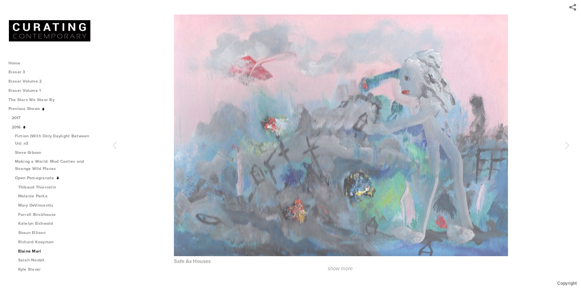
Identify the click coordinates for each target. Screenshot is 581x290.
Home (14, 63)
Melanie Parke (33, 196)
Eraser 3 (16, 72)
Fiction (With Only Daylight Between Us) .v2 (52, 139)
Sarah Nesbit (31, 260)
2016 (19, 127)
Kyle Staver (29, 269)
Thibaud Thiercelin (37, 187)
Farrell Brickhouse (37, 214)
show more (340, 268)
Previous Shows (27, 109)
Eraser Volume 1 (24, 90)
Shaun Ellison (32, 233)
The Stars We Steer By (34, 100)
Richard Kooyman (36, 242)
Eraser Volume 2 (25, 81)
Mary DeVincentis (36, 205)
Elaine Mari (30, 251)
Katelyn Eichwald (35, 223)
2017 (19, 118)
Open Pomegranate (37, 178)
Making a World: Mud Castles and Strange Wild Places (49, 165)
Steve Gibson (31, 152)
